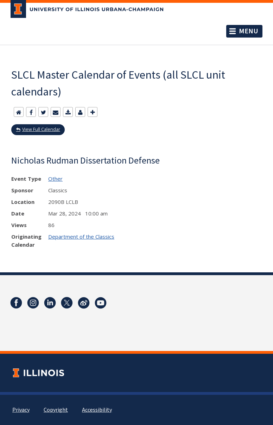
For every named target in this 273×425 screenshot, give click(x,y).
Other (55, 178)
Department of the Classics (81, 236)
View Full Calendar (41, 129)
